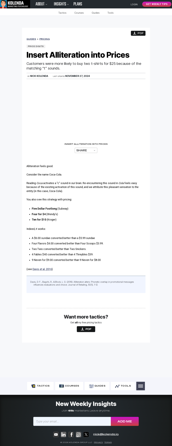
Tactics (60, 12)
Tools (112, 12)
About (42, 4)
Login (134, 4)
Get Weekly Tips (157, 4)
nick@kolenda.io (106, 434)
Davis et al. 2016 (42, 269)
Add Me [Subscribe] (124, 421)
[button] (140, 386)
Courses (78, 12)
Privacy (98, 443)
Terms (108, 443)
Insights (62, 4)
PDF (138, 33)
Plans (77, 4)
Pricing (44, 39)
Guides (96, 12)
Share (86, 150)
